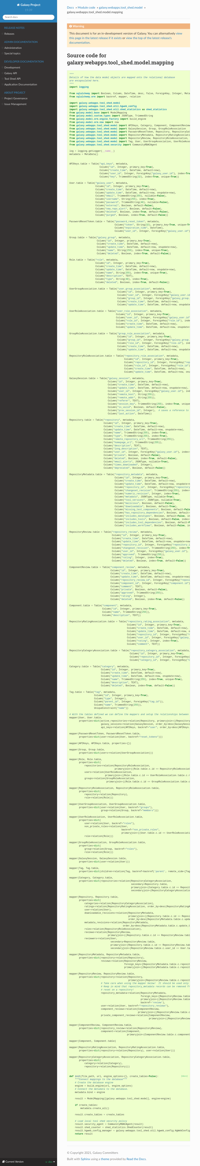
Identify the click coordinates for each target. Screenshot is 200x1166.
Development (11, 67)
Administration (12, 48)
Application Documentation (19, 84)
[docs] (184, 1076)
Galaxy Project (30, 4)
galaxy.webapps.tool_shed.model (121, 7)
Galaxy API (9, 73)
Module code (86, 7)
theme (105, 1159)
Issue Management (14, 104)
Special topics (11, 53)
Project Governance (14, 98)
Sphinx (85, 1159)
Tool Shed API (11, 79)
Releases (8, 34)
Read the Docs (136, 1159)
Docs (70, 7)
